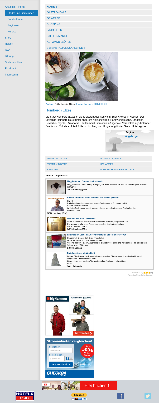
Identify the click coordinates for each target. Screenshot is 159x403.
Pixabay (49, 104)
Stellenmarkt (57, 36)
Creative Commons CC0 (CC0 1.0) (91, 104)
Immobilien (54, 30)
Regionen (13, 25)
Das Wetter (106, 164)
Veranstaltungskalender (66, 47)
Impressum (11, 74)
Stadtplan (52, 169)
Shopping (53, 24)
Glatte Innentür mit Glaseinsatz (81, 218)
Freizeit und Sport (57, 164)
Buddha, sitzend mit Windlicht (81, 253)
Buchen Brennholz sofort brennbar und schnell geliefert (93, 198)
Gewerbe (53, 18)
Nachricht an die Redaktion (117, 169)
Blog (7, 50)
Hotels (52, 6)
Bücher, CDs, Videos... (111, 158)
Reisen (9, 43)
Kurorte (12, 31)
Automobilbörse (59, 41)
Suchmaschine (13, 62)
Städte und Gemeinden (21, 13)
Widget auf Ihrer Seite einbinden (140, 275)
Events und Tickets (57, 158)
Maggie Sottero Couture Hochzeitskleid (85, 181)
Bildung (9, 56)
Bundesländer (16, 19)
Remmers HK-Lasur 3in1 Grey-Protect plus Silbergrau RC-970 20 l (97, 235)
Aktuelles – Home (15, 6)
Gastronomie (56, 12)
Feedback (10, 68)
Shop (8, 37)
